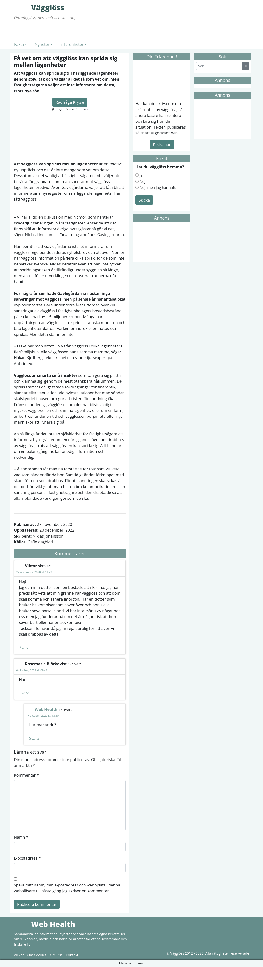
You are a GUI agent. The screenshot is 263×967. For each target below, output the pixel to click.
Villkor (19, 955)
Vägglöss (21, 7)
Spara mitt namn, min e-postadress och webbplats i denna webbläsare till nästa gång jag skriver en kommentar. (67, 888)
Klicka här (162, 144)
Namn (21, 837)
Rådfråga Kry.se (69, 102)
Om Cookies (36, 955)
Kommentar (26, 775)
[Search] (219, 66)
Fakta (19, 44)
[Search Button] (245, 66)
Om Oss (56, 955)
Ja (141, 175)
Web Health (46, 709)
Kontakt (72, 955)
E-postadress (27, 858)
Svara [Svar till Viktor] (24, 647)
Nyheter (42, 44)
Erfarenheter (71, 44)
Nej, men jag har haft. (158, 187)
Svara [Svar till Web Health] (34, 738)
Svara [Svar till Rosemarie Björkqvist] (24, 693)
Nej (142, 181)
